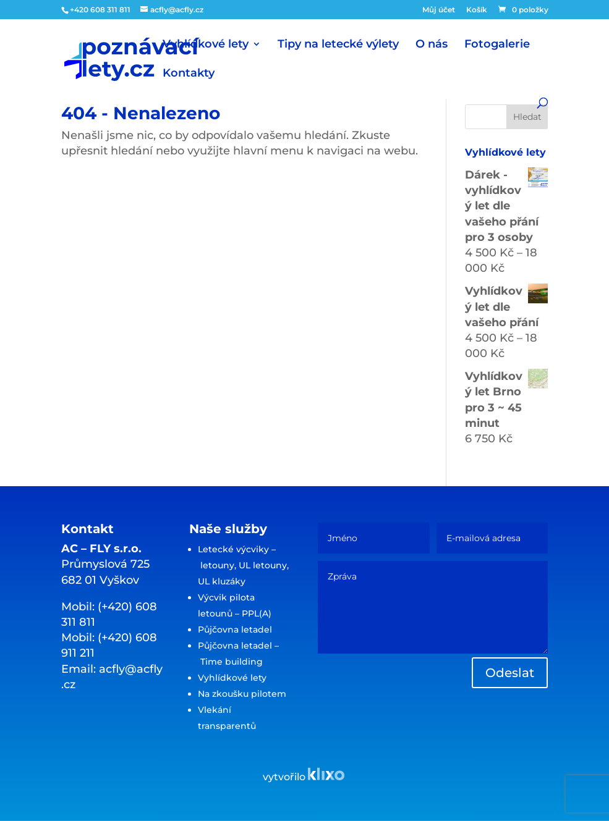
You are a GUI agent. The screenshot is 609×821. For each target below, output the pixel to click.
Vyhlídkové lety (206, 45)
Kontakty (189, 74)
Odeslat (509, 672)
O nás (431, 45)
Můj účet (438, 10)
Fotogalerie (497, 45)
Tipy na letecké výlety (338, 45)
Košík (476, 10)
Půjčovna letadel (235, 629)
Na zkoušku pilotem (242, 693)
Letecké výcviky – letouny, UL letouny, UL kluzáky (243, 565)
